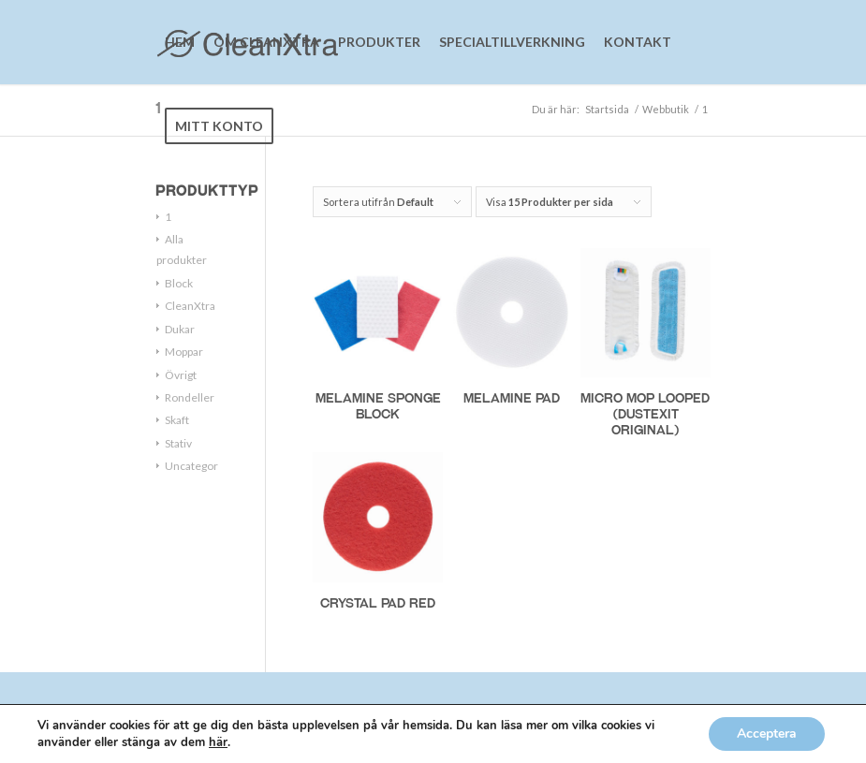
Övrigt (181, 375)
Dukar (180, 329)
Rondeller (189, 397)
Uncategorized (202, 466)
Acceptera (767, 733)
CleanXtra (190, 306)
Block (179, 283)
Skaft (177, 420)
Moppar (184, 352)
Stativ (178, 443)
